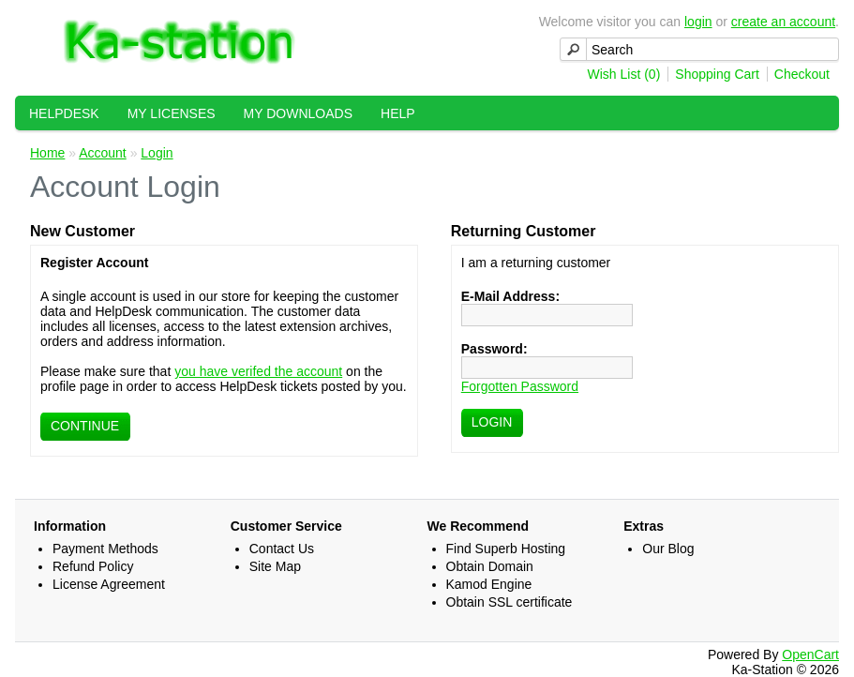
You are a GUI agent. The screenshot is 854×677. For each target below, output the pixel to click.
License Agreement (108, 584)
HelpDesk (64, 113)
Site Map (275, 566)
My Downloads (298, 113)
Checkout (802, 74)
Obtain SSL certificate (509, 601)
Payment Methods (105, 548)
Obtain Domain (489, 566)
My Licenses (171, 113)
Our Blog (668, 548)
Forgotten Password (519, 386)
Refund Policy (92, 566)
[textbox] (699, 49)
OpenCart (810, 654)
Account (103, 152)
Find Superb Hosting (506, 548)
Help (398, 113)
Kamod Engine (489, 584)
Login (156, 152)
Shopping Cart (717, 74)
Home (47, 152)
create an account (783, 21)
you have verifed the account (258, 371)
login (698, 21)
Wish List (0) (624, 74)
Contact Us (281, 548)
